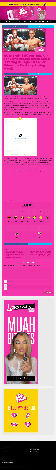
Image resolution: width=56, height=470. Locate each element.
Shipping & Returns (34, 449)
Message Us (5, 450)
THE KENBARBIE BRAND (7, 461)
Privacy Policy (33, 451)
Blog (13, 21)
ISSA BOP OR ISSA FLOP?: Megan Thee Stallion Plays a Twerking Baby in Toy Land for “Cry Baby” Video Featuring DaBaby (40, 253)
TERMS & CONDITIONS (35, 453)
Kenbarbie (22, 21)
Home (8, 21)
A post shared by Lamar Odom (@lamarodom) (20, 154)
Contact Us (46, 21)
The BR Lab (27, 467)
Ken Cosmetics (34, 21)
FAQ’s (31, 448)
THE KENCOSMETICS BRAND (8, 462)
